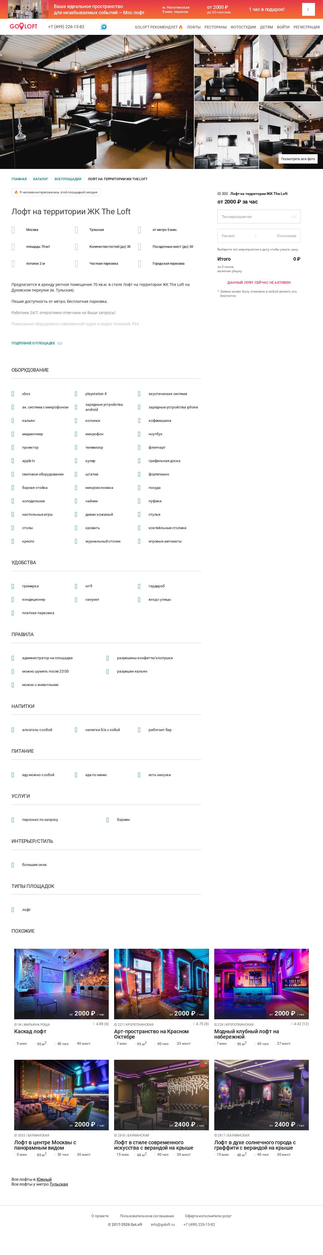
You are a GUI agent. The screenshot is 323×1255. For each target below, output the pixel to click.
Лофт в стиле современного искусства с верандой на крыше (153, 1145)
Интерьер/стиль (32, 841)
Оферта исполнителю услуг (208, 1216)
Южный (44, 1179)
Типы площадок (33, 886)
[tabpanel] (61, 984)
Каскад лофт (30, 1032)
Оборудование (30, 370)
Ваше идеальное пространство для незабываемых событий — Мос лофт (99, 9)
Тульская (59, 1184)
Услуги (21, 796)
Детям (266, 27)
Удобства (24, 562)
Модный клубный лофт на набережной (246, 1034)
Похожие (23, 931)
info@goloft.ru (163, 1224)
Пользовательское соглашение (147, 1216)
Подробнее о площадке (33, 343)
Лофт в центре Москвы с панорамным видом (45, 1145)
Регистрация (307, 27)
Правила (23, 634)
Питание (23, 751)
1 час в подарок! (267, 9)
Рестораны (216, 27)
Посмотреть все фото (298, 159)
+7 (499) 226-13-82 (66, 26)
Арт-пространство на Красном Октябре (151, 1034)
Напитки (23, 706)
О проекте (99, 1216)
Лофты (194, 27)
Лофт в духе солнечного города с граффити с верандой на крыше (255, 1145)
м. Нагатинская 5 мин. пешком (176, 9)
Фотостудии (243, 27)
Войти (283, 27)
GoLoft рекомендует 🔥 (159, 27)
